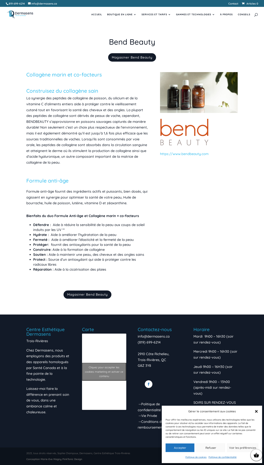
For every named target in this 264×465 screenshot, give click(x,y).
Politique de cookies (196, 457)
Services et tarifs (154, 14)
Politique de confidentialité (222, 457)
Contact (233, 3)
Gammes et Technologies (193, 14)
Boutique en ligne (120, 14)
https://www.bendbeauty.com (184, 154)
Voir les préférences (242, 448)
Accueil (96, 14)
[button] (256, 411)
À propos (226, 14)
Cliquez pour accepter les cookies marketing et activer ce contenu (104, 372)
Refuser (210, 448)
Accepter (180, 448)
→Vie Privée (147, 416)
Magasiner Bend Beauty (132, 57)
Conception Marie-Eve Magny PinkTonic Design (54, 459)
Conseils (244, 14)
